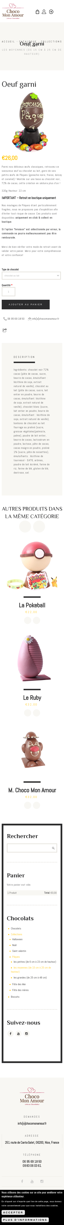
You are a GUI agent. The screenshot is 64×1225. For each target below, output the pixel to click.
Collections (51, 41)
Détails (36, 620)
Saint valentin (19, 951)
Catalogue (28, 41)
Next (39, 527)
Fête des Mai (19, 984)
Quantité (7, 285)
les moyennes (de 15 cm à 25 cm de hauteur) (32, 51)
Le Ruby (32, 698)
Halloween (17, 939)
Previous (25, 527)
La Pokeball (32, 605)
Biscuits (15, 997)
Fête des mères (20, 990)
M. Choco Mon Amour (32, 790)
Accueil (8, 41)
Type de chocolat (10, 269)
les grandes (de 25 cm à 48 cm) (30, 977)
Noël (14, 945)
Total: (47, 893)
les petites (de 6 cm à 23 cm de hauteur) (35, 962)
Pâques (32, 45)
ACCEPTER (13, 1212)
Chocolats (16, 928)
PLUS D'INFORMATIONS (25, 1220)
